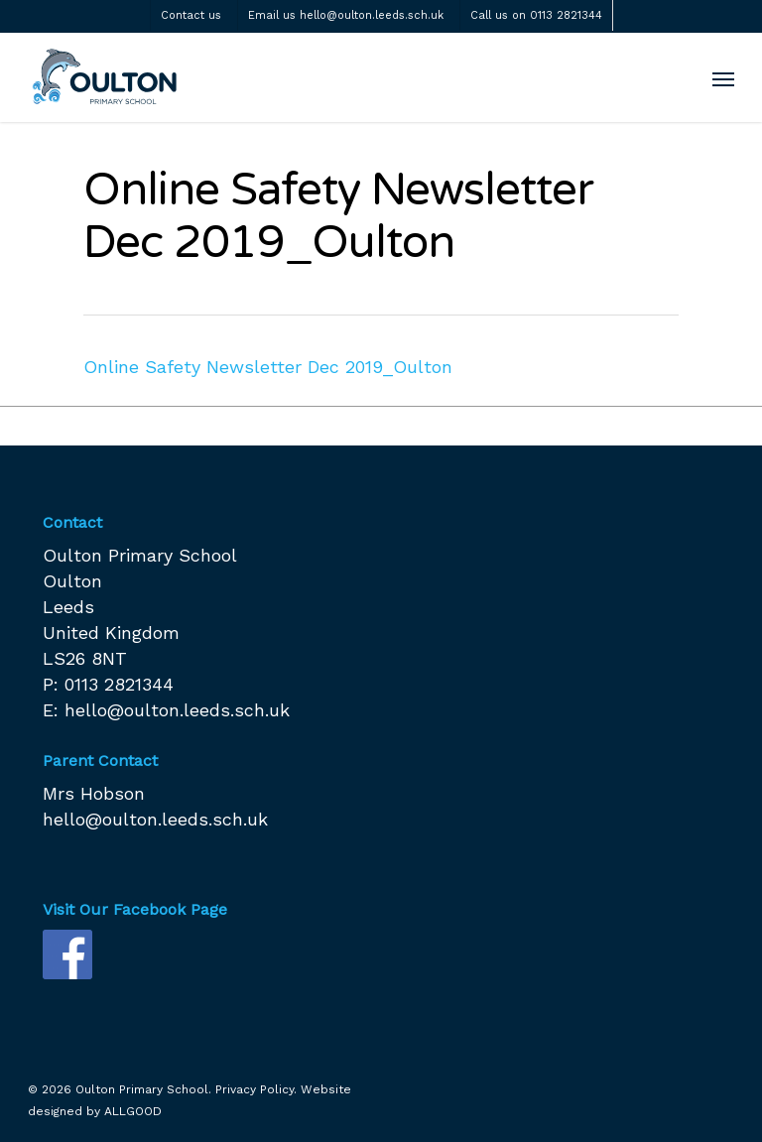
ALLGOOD (133, 1111)
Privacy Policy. (256, 1089)
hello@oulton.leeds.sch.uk (177, 709)
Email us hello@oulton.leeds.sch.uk (346, 15)
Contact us (191, 15)
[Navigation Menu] (723, 78)
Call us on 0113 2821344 (536, 15)
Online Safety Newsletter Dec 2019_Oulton (267, 366)
